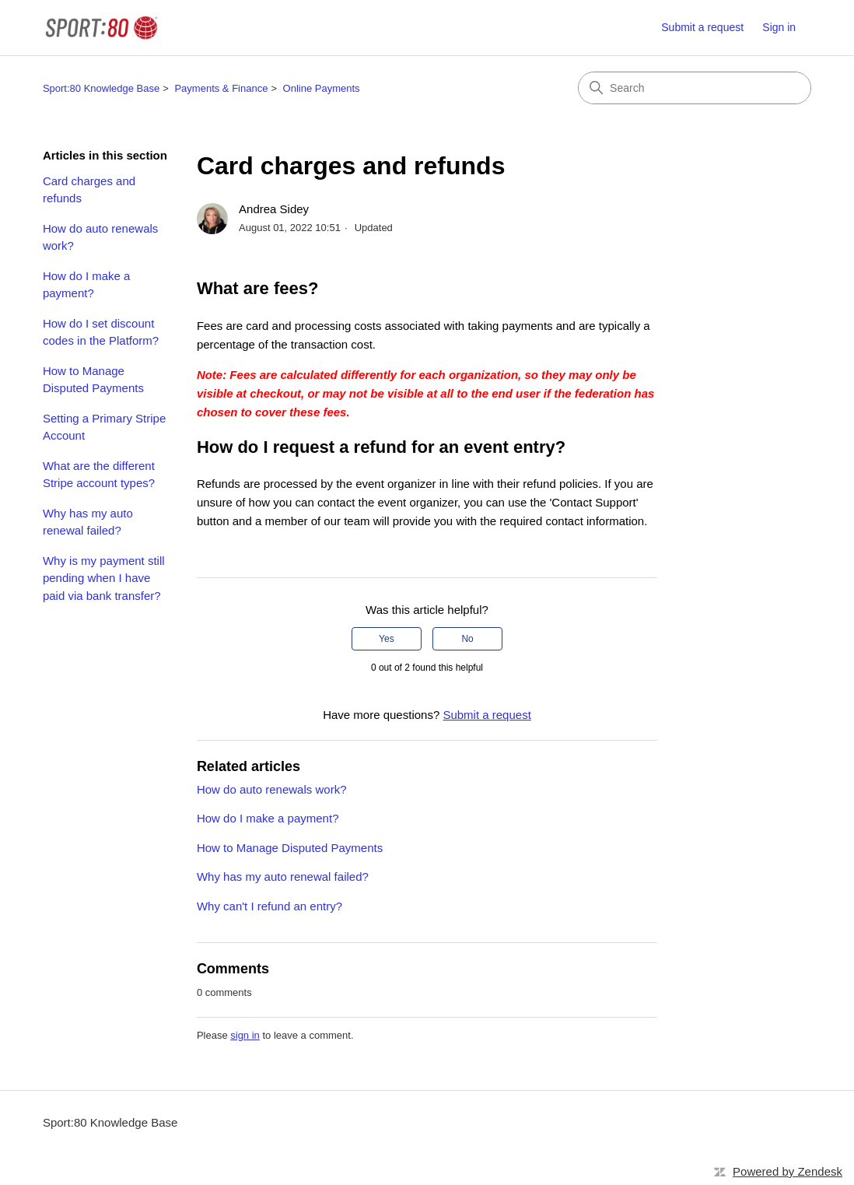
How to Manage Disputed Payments (93, 379)
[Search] (694, 87)
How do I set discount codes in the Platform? (101, 332)
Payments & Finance (221, 88)
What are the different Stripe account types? (99, 474)
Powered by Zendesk (787, 1171)
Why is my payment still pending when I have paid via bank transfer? (104, 578)
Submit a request (702, 27)
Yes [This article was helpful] (386, 638)
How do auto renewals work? (100, 237)
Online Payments (321, 88)
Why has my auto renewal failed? (88, 522)
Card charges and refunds (89, 189)
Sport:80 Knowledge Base (101, 88)
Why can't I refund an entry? (269, 906)
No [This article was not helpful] (467, 638)
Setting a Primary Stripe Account (104, 427)
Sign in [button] (779, 27)
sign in (245, 1035)
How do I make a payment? (87, 284)
